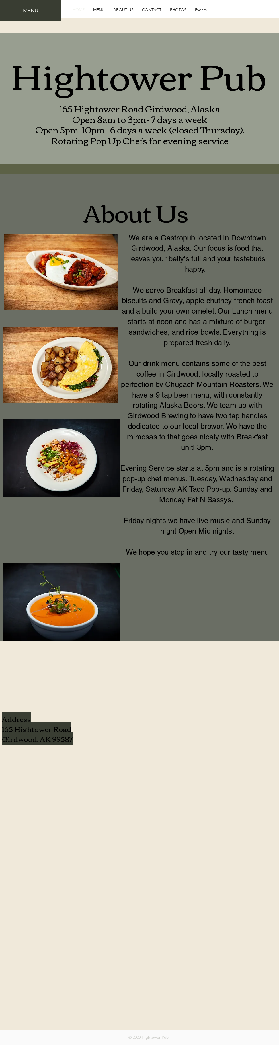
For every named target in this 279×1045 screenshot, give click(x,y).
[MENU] (30, 10)
